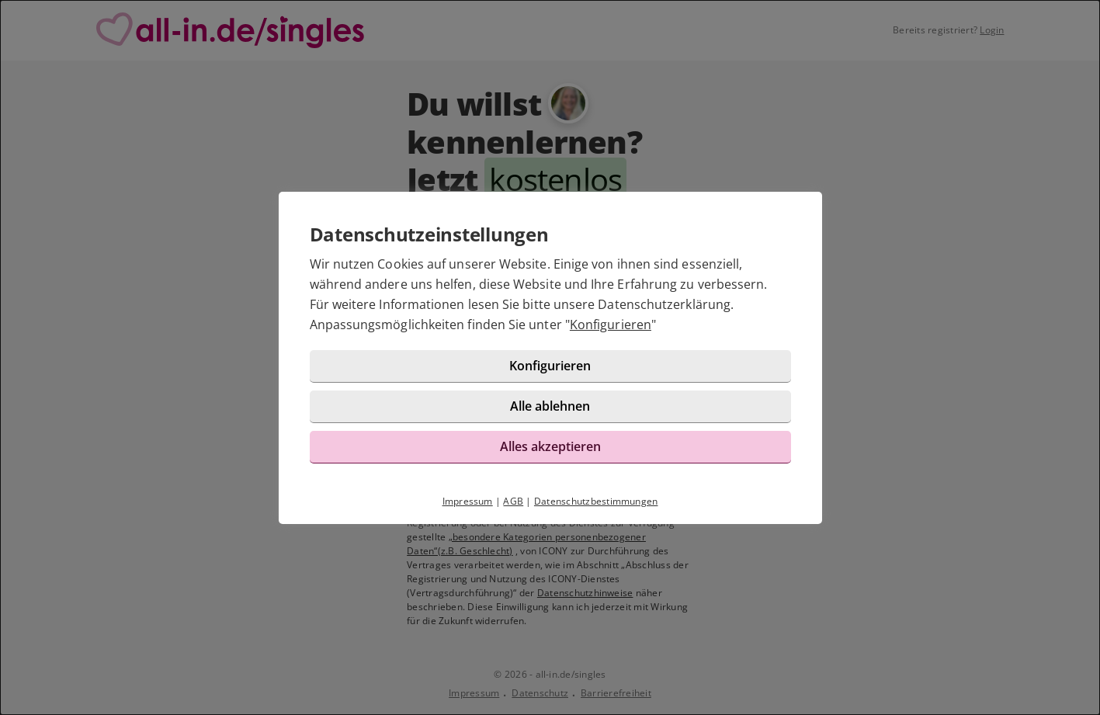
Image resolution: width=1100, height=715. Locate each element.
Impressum (467, 501)
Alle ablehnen (550, 406)
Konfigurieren (610, 324)
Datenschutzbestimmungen (596, 501)
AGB (513, 501)
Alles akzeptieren (550, 446)
